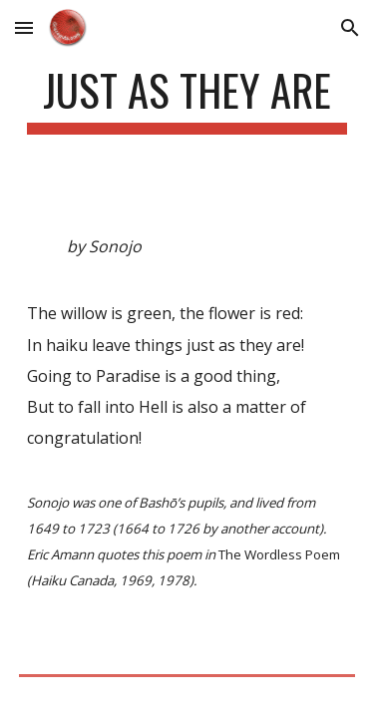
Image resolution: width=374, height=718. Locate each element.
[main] (187, 99)
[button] (24, 27)
